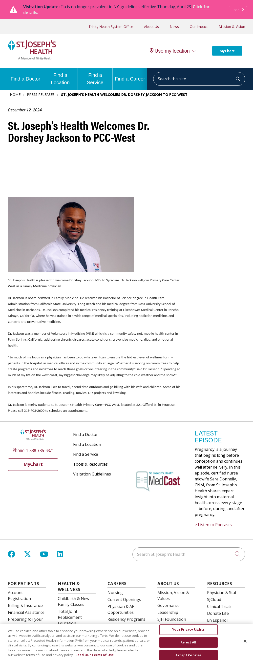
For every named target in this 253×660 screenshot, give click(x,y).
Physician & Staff (222, 592)
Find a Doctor (25, 75)
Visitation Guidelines (92, 474)
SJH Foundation (171, 619)
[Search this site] (199, 79)
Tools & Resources (90, 464)
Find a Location (60, 76)
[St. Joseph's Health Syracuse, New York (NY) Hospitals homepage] (32, 58)
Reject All (188, 645)
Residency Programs (126, 619)
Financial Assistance (26, 612)
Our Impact (199, 26)
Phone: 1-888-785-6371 (33, 450)
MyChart (227, 50)
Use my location (170, 51)
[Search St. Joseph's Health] (188, 554)
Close (238, 9)
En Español (217, 620)
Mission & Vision (232, 26)
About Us (151, 26)
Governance (168, 605)
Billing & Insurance (25, 605)
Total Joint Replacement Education (70, 617)
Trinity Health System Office (110, 26)
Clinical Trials (219, 606)
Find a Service (95, 76)
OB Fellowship (120, 626)
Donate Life (218, 613)
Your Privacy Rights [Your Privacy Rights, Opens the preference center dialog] (188, 632)
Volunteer (166, 626)
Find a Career (130, 75)
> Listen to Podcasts (213, 524)
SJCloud (214, 599)
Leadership (167, 612)
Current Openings (124, 599)
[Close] (245, 644)
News (174, 26)
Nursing (115, 592)
